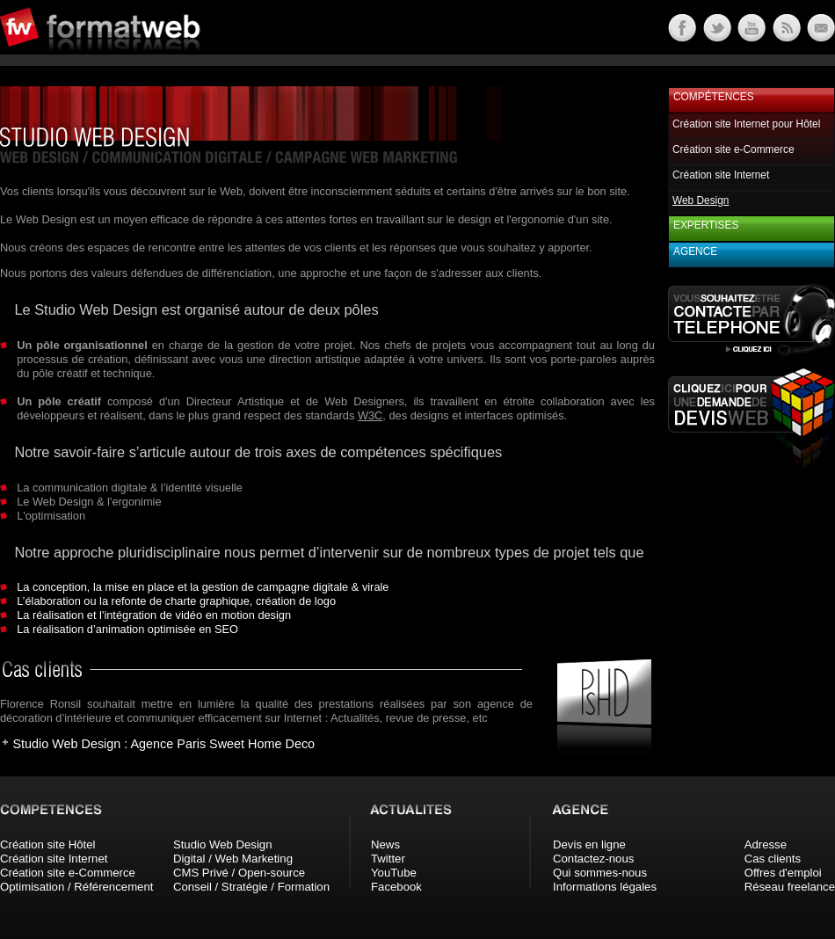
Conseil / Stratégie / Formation (251, 886)
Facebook (396, 886)
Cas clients (773, 858)
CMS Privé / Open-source (239, 872)
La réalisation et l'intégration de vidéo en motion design (154, 615)
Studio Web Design (222, 844)
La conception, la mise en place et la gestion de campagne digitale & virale (202, 586)
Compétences (713, 97)
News (385, 844)
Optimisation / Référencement (76, 886)
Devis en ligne (589, 844)
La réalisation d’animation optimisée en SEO (127, 629)
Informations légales (605, 886)
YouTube (394, 872)
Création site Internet (720, 175)
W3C (370, 415)
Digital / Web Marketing (233, 858)
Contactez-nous (593, 858)
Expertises (705, 225)
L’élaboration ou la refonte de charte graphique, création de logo (176, 601)
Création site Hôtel (47, 844)
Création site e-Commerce (733, 149)
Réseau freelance (789, 886)
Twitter (388, 858)
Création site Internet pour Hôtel (746, 124)
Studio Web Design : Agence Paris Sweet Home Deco (163, 744)
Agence (695, 251)
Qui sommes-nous (600, 872)
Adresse (765, 844)
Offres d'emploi (783, 872)
